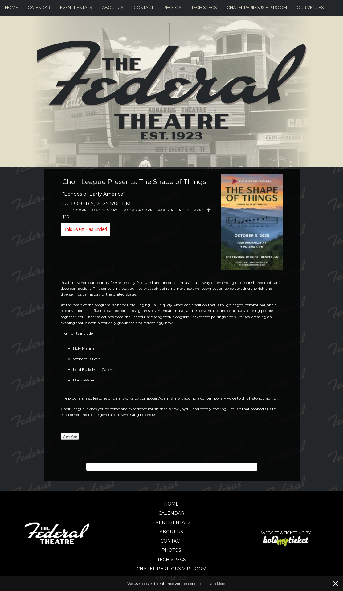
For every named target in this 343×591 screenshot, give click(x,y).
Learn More (216, 583)
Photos (172, 7)
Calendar (39, 7)
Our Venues (310, 7)
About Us (113, 7)
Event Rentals (76, 7)
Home (11, 7)
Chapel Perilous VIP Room (257, 7)
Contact (143, 7)
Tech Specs (204, 7)
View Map (70, 436)
